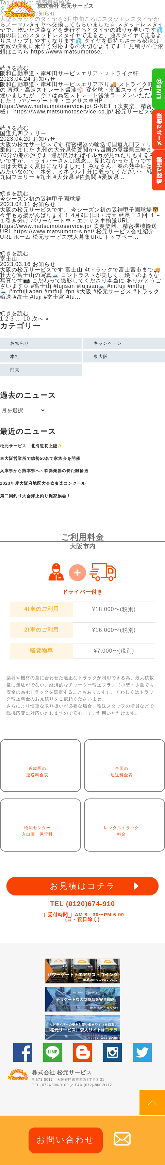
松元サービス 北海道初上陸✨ (31, 446)
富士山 (8, 259)
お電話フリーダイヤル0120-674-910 (158, 170)
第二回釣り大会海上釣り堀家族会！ (35, 496)
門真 (15, 369)
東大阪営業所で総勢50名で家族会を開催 (40, 458)
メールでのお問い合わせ (158, 129)
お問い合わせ (65, 1139)
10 (26, 319)
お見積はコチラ (83, 885)
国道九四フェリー (23, 133)
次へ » (40, 319)
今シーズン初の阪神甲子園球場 (40, 199)
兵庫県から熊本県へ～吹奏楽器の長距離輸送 (44, 470)
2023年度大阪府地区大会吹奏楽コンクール (43, 483)
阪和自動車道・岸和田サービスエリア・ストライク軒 (69, 73)
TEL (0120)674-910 (82, 903)
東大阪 (101, 356)
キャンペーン (108, 343)
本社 (15, 356)
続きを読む (14, 68)
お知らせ (19, 343)
